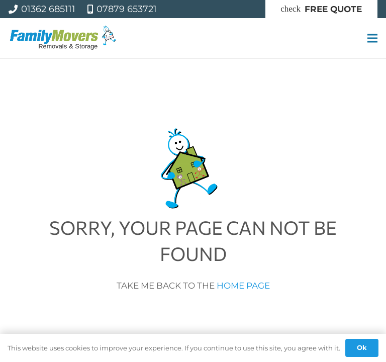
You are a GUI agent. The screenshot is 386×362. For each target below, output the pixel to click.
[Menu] (372, 38)
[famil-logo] (63, 38)
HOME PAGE (243, 286)
